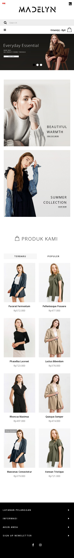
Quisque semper (52, 412)
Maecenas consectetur (19, 465)
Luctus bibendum (52, 359)
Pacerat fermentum (19, 306)
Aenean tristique (52, 465)
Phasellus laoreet (19, 359)
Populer (54, 256)
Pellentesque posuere (52, 306)
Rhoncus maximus (19, 412)
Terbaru (20, 256)
